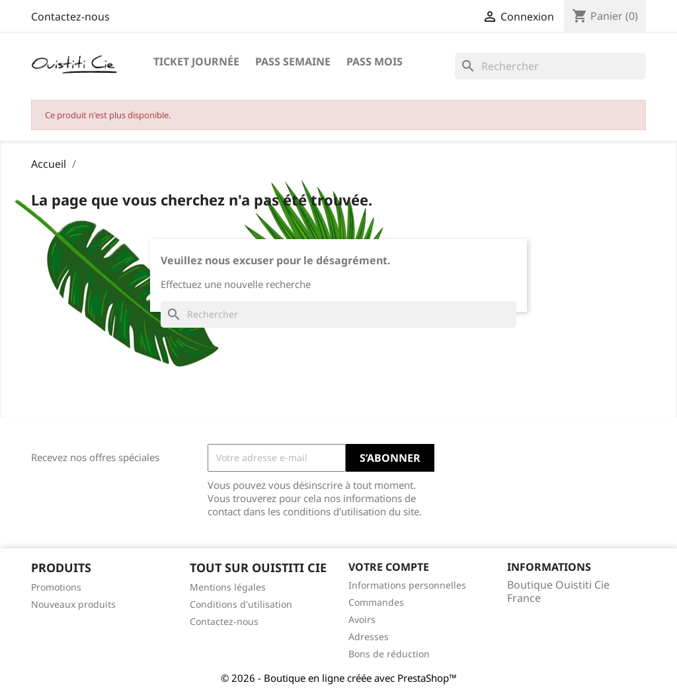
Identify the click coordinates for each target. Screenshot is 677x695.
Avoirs (362, 619)
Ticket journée (196, 61)
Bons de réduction (389, 653)
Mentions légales (228, 587)
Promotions (56, 587)
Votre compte (388, 567)
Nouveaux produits (73, 604)
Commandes (376, 602)
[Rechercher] (550, 66)
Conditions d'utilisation (241, 604)
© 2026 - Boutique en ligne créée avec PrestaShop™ (339, 677)
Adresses (368, 636)
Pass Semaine (293, 61)
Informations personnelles (407, 585)
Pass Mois (374, 61)
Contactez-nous (70, 16)
